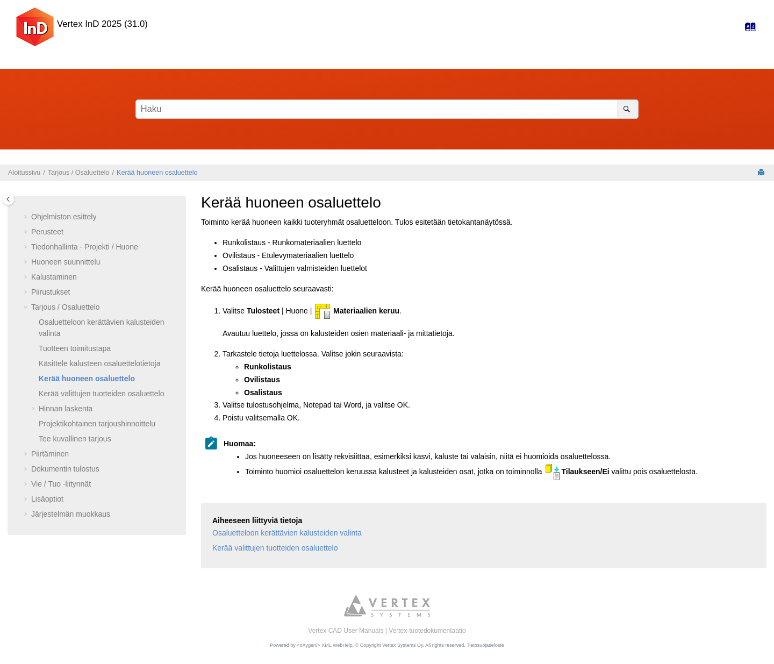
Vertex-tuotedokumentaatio (427, 630)
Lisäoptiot (47, 499)
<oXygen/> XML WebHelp (325, 645)
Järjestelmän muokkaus (70, 514)
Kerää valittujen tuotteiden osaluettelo (101, 393)
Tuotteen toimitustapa (75, 348)
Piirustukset (50, 292)
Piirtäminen (50, 453)
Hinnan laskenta (65, 408)
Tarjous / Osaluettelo (79, 172)
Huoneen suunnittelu (65, 262)
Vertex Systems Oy (402, 645)
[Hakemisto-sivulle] (747, 29)
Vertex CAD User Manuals (345, 630)
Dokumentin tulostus (65, 469)
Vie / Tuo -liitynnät (61, 484)
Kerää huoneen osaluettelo (157, 172)
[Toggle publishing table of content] (8, 199)
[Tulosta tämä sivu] (762, 173)
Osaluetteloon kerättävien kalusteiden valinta (287, 533)
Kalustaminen (54, 277)
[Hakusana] (387, 109)
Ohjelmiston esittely (63, 216)
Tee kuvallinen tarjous (75, 438)
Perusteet (47, 231)
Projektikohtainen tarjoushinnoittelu (97, 423)
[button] (27, 217)
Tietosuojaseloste (485, 645)
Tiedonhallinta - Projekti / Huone (84, 246)
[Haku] (628, 109)
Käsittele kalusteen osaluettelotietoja (99, 363)
